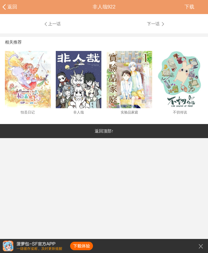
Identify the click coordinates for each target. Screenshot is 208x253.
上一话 (52, 23)
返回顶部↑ (104, 131)
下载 (189, 6)
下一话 (156, 23)
